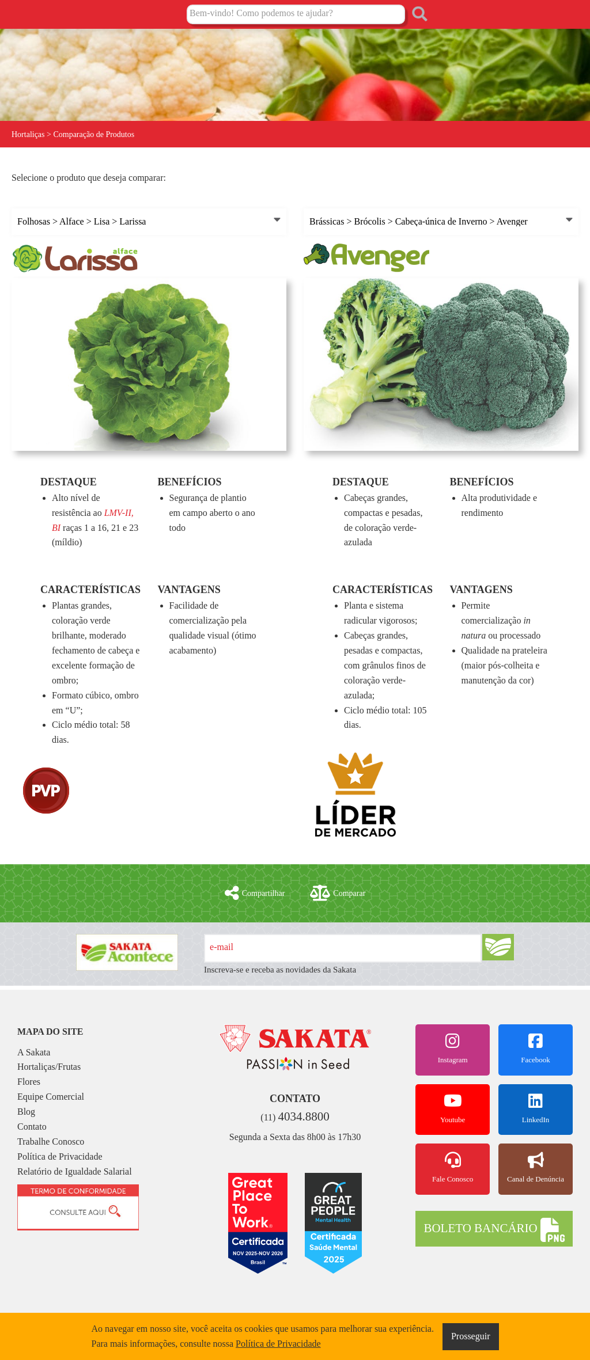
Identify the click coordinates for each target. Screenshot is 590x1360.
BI (56, 528)
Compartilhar (255, 893)
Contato (32, 1126)
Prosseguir (470, 1336)
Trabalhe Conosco (50, 1141)
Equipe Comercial (50, 1096)
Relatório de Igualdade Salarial (74, 1171)
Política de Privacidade (60, 1156)
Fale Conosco (452, 1167)
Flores (28, 1082)
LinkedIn (535, 1108)
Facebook (535, 1048)
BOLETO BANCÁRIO (493, 1230)
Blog (26, 1111)
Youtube (452, 1108)
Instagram (452, 1048)
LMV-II (117, 513)
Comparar (337, 893)
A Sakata (33, 1052)
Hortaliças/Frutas (49, 1067)
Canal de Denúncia (535, 1167)
